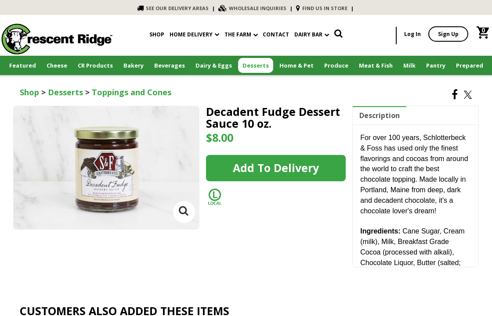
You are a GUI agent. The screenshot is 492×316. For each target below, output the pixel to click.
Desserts (255, 65)
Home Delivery (191, 34)
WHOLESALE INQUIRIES (252, 8)
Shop (29, 92)
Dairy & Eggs (213, 65)
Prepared (469, 65)
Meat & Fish (376, 65)
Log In (412, 34)
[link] (338, 35)
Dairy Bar (311, 34)
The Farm (241, 34)
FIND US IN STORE (321, 8)
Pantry (435, 65)
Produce (336, 65)
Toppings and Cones (131, 92)
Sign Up (448, 34)
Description (379, 115)
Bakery (133, 65)
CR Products (95, 65)
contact (276, 34)
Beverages (169, 65)
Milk (409, 65)
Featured (22, 65)
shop (156, 34)
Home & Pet (296, 65)
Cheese (57, 65)
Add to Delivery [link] (276, 167)
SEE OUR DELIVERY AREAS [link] (173, 8)
